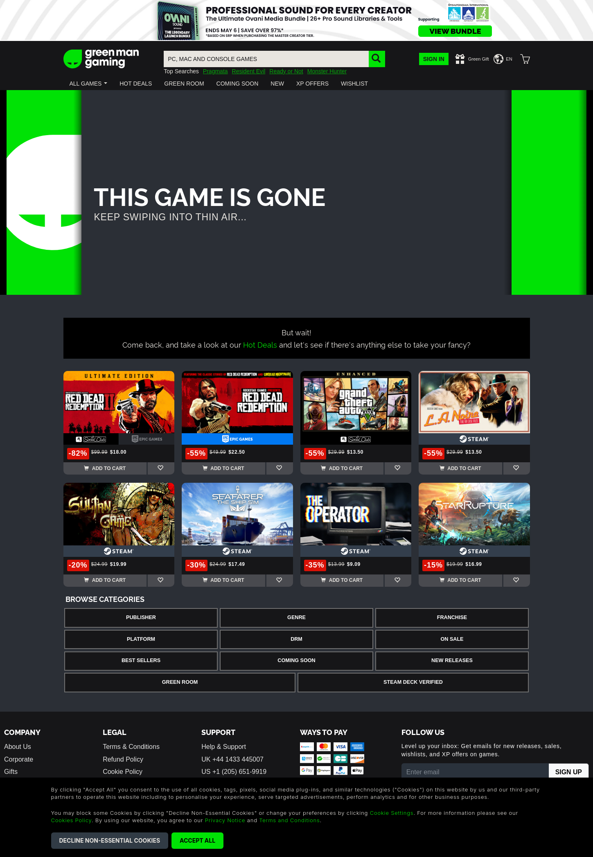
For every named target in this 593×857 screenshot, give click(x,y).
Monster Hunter (327, 71)
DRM (296, 639)
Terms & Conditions (131, 746)
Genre (296, 617)
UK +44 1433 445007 (232, 759)
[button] (88, 83)
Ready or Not (286, 71)
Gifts (11, 771)
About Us (17, 746)
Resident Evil (249, 71)
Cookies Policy (71, 820)
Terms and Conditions (289, 820)
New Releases (452, 660)
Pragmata (215, 71)
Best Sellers (141, 660)
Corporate (18, 759)
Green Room (180, 682)
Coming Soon (296, 660)
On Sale (452, 639)
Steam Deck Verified (413, 682)
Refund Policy (123, 759)
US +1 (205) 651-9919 (233, 771)
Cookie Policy (122, 771)
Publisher (141, 617)
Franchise (452, 617)
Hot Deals (260, 344)
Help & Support (223, 746)
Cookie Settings (392, 813)
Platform (141, 639)
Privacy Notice (225, 820)
